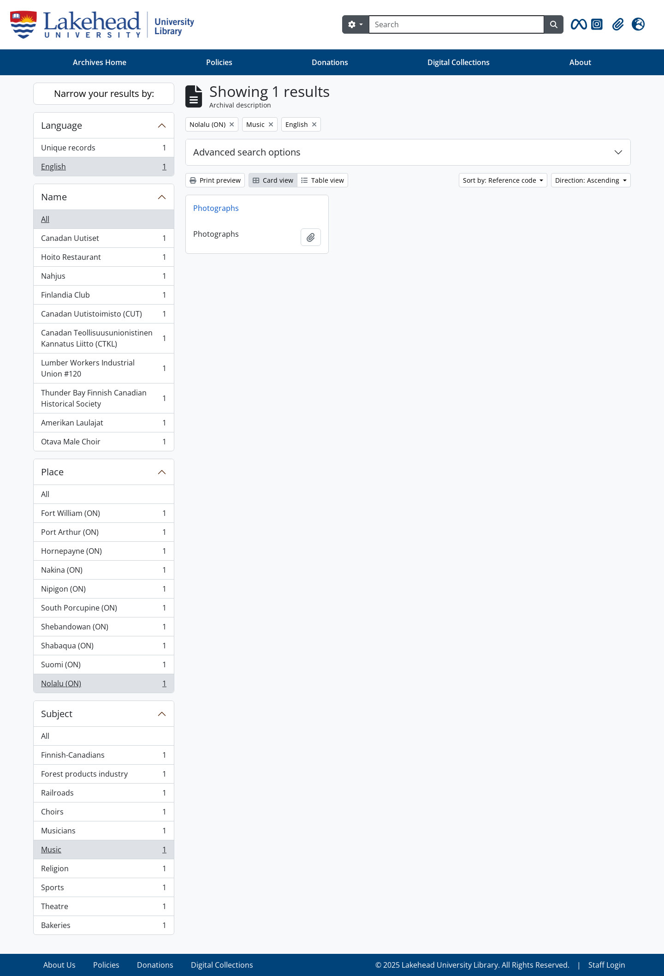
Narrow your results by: (104, 93)
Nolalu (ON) (103, 685)
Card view (273, 180)
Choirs (103, 813)
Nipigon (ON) (103, 591)
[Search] (456, 24)
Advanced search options (247, 152)
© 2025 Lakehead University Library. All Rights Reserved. (472, 965)
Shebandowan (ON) (103, 628)
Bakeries (103, 927)
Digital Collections (458, 62)
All (45, 219)
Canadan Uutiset (103, 240)
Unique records (103, 149)
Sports (103, 889)
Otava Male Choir (103, 443)
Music (103, 851)
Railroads (103, 794)
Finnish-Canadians (103, 757)
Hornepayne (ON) (103, 553)
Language (61, 125)
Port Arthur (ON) (103, 534)
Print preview (215, 180)
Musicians (103, 832)
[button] (577, 24)
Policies (219, 62)
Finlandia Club (103, 297)
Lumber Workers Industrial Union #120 (103, 368)
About (580, 62)
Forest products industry (103, 776)
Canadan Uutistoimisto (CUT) (103, 315)
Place (52, 472)
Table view (322, 180)
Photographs (216, 208)
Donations (330, 62)
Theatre (103, 908)
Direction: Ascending (588, 180)
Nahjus (103, 278)
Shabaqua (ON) (103, 647)
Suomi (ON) (103, 666)
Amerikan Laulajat (103, 424)
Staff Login (606, 965)
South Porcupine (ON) (103, 609)
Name (54, 197)
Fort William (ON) (103, 515)
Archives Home (99, 62)
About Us (59, 965)
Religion (103, 870)
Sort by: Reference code (500, 180)
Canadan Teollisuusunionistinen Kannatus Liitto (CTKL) (103, 338)
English (103, 168)
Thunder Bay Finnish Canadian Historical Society (103, 398)
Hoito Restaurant (103, 259)
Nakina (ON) (103, 572)
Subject (56, 713)
